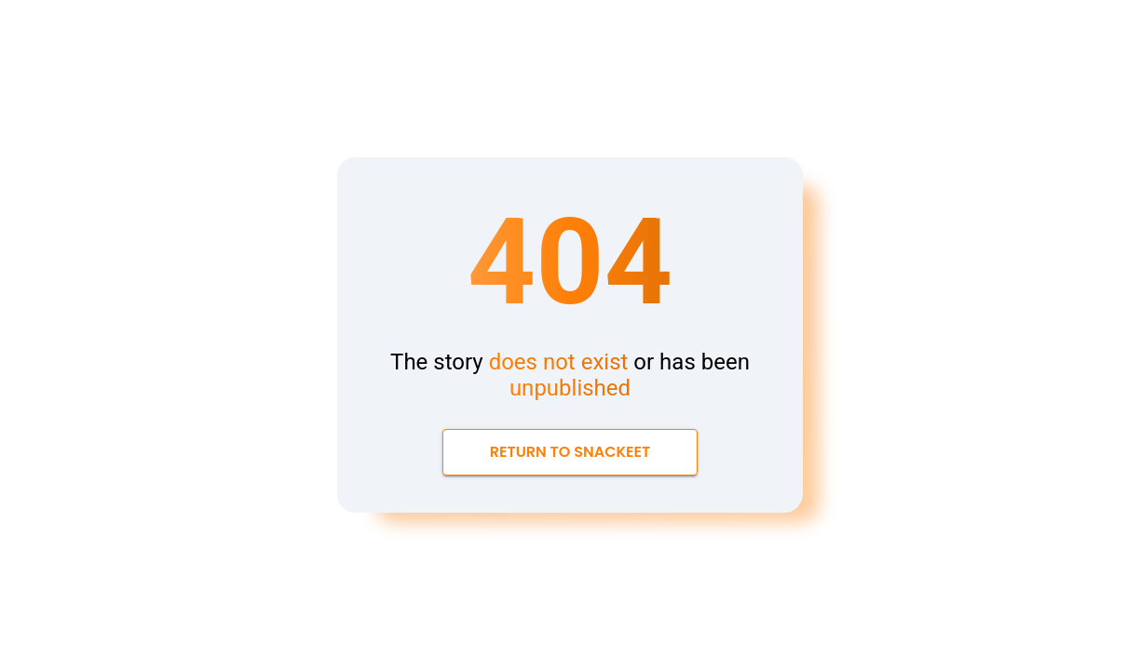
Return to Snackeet (570, 452)
